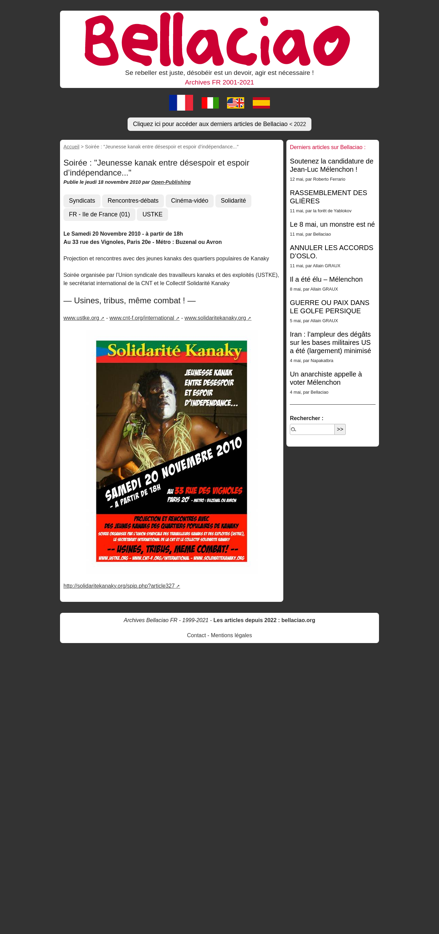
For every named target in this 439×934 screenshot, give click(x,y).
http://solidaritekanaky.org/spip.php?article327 (119, 586)
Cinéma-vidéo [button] (190, 200)
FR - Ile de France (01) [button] (99, 214)
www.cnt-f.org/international (141, 318)
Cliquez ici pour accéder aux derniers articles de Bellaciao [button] (219, 124)
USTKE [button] (152, 214)
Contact (196, 635)
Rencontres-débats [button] (133, 200)
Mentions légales (231, 635)
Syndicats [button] (82, 200)
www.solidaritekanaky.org (215, 318)
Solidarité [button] (233, 200)
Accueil (71, 146)
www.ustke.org (81, 318)
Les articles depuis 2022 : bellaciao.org (264, 620)
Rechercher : (306, 418)
